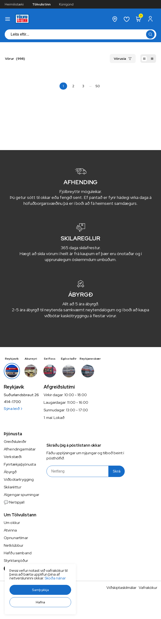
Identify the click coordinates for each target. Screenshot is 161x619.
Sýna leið (13, 408)
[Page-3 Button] (83, 86)
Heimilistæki (14, 4)
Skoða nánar (55, 578)
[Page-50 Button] (97, 86)
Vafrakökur (148, 587)
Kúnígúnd (66, 4)
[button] (40, 590)
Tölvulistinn (41, 4)
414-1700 (12, 402)
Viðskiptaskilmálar (121, 587)
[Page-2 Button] (73, 86)
